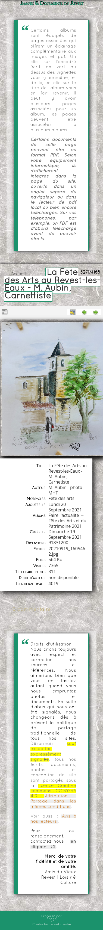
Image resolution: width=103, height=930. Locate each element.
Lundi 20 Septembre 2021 (65, 507)
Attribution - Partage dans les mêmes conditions (53, 801)
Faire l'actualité (63, 515)
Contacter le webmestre (51, 924)
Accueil (18, 274)
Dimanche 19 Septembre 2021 (65, 534)
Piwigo (51, 919)
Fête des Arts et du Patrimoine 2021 (67, 523)
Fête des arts (61, 498)
